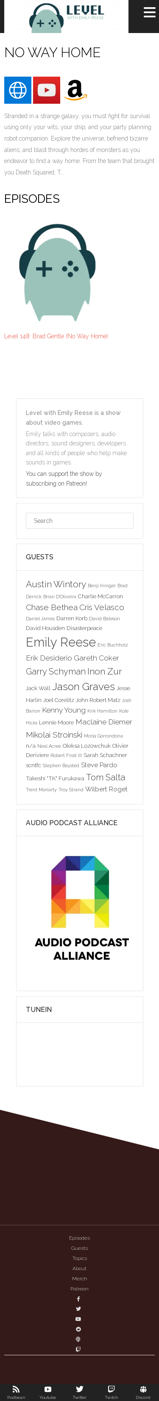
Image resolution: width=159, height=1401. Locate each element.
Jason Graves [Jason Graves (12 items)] (83, 686)
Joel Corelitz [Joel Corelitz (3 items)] (58, 699)
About (79, 1268)
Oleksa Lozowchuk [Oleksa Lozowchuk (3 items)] (87, 745)
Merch (79, 1279)
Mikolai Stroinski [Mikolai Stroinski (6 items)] (54, 734)
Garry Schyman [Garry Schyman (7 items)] (56, 671)
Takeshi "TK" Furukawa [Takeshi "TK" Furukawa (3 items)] (55, 778)
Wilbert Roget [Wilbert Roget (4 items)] (106, 789)
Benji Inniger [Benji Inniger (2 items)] (102, 585)
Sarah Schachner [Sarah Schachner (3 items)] (105, 755)
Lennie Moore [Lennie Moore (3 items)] (56, 722)
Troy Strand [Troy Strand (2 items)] (71, 789)
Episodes (79, 1238)
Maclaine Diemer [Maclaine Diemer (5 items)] (103, 722)
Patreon (79, 1289)
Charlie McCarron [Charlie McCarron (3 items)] (100, 596)
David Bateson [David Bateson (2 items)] (104, 618)
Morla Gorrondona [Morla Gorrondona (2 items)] (103, 735)
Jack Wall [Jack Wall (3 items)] (38, 688)
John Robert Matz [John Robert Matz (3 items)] (98, 699)
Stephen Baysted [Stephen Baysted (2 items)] (61, 765)
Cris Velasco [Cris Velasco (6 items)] (101, 607)
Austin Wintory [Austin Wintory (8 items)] (56, 584)
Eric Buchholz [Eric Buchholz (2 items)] (113, 644)
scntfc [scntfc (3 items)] (33, 765)
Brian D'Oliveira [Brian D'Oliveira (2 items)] (59, 596)
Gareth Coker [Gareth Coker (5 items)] (96, 658)
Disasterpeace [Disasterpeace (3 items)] (84, 628)
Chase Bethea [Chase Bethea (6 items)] (52, 607)
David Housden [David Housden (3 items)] (45, 628)
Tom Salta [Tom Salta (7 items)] (105, 777)
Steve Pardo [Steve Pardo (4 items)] (99, 765)
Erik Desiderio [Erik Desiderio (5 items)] (49, 658)
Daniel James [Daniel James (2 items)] (40, 618)
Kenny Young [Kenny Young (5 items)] (64, 710)
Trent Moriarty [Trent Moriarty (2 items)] (41, 789)
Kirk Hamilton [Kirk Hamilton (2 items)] (102, 710)
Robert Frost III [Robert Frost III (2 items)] (66, 755)
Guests (79, 1248)
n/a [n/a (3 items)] (31, 745)
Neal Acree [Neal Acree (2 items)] (49, 746)
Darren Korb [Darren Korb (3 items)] (71, 618)
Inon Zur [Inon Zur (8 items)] (104, 671)
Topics (80, 1258)
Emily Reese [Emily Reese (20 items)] (61, 642)
